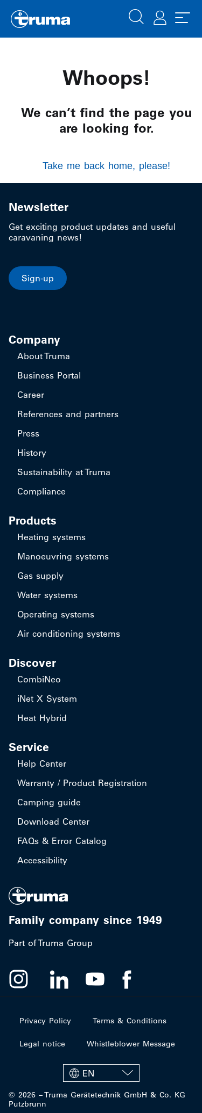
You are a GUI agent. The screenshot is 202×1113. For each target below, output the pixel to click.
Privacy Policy (45, 1020)
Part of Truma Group (51, 942)
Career (30, 394)
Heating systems (51, 537)
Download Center (53, 821)
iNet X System (47, 698)
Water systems (47, 595)
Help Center (41, 763)
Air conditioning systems (68, 633)
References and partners (68, 414)
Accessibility (42, 860)
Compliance (41, 491)
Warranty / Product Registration (82, 782)
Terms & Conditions (129, 1020)
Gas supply (40, 575)
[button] (136, 15)
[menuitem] (101, 1073)
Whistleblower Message (131, 1044)
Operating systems (55, 614)
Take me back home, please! (106, 166)
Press (28, 433)
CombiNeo (39, 679)
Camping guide (49, 802)
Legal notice (42, 1044)
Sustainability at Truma (63, 472)
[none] (101, 1073)
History (31, 452)
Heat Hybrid (42, 717)
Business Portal (49, 375)
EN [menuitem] (88, 1073)
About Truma (43, 356)
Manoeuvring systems (63, 556)
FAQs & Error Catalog (62, 840)
